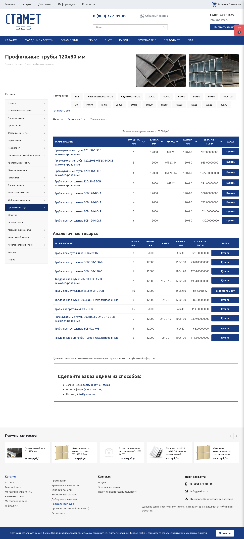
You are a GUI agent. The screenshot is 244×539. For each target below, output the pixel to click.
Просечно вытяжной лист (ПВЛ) (70, 508)
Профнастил (58, 480)
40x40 (166, 96)
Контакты (104, 476)
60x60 (181, 96)
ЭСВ (77, 96)
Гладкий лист (13, 487)
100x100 (227, 96)
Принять (225, 533)
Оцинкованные (130, 96)
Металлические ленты (18, 491)
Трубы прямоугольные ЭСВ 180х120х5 (78, 271)
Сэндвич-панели (61, 489)
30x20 (149, 104)
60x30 (224, 104)
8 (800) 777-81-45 (109, 16)
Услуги (102, 482)
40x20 (179, 104)
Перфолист (58, 513)
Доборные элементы (64, 499)
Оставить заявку (224, 27)
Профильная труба (62, 503)
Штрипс (9, 482)
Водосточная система (64, 494)
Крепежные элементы (65, 485)
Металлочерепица (16, 501)
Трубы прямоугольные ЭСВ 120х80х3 (77, 193)
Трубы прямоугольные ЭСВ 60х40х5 (76, 328)
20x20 (151, 96)
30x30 (164, 104)
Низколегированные (100, 96)
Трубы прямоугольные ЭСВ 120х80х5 (77, 211)
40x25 (194, 104)
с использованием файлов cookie (127, 533)
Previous (231, 436)
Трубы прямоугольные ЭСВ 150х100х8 (78, 262)
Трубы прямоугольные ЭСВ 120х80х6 (77, 220)
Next (236, 436)
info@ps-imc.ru (219, 19)
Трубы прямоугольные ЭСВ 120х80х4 (77, 202)
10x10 (89, 104)
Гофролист (11, 505)
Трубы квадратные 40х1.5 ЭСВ (73, 309)
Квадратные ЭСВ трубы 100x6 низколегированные (86, 337)
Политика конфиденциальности (117, 491)
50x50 (196, 96)
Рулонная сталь (14, 496)
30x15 (134, 104)
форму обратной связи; (96, 384)
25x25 (119, 104)
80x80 (211, 96)
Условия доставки (109, 487)
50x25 (209, 104)
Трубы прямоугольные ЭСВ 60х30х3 (76, 253)
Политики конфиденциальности (189, 533)
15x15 (104, 104)
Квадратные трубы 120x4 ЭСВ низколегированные (86, 299)
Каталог (10, 476)
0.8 (76, 104)
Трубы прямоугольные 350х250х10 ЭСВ (79, 290)
